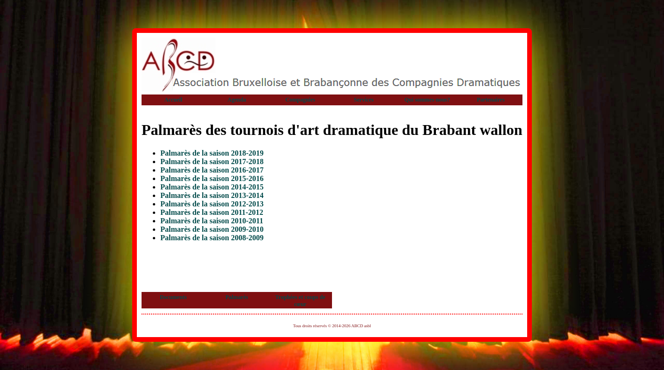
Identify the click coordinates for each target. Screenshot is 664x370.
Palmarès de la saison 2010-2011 (211, 221)
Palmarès (237, 297)
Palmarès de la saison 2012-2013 (212, 204)
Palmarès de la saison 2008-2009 (212, 238)
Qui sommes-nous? (427, 99)
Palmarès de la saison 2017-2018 (212, 161)
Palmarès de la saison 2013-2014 (212, 195)
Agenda (237, 99)
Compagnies (300, 99)
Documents (173, 297)
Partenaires (491, 99)
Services (364, 99)
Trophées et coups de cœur (300, 300)
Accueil (173, 99)
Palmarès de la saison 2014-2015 (212, 187)
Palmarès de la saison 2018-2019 (212, 153)
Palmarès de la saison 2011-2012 (211, 212)
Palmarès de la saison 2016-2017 (212, 170)
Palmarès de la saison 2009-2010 (212, 229)
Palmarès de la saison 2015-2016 (212, 178)
